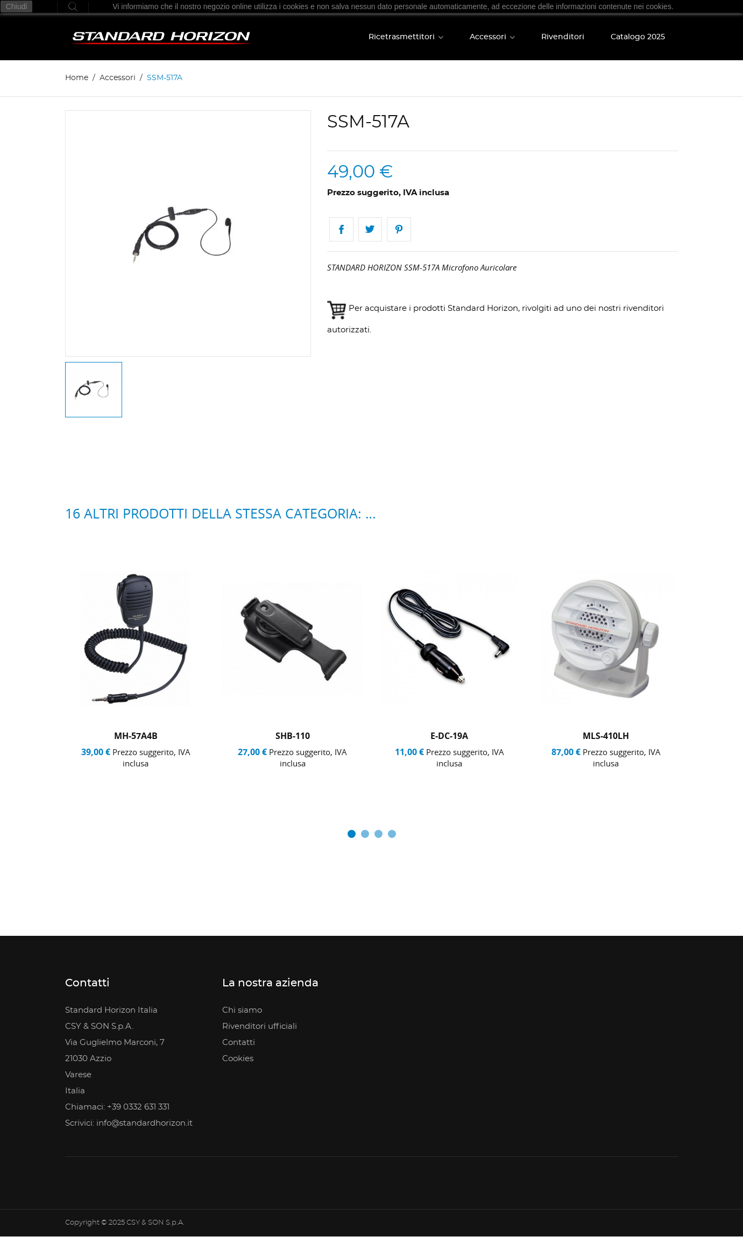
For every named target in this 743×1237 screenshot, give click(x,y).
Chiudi (16, 6)
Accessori (489, 37)
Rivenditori (562, 37)
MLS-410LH (606, 736)
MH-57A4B (136, 736)
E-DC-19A (449, 736)
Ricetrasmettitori (403, 37)
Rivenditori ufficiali (259, 1026)
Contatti (238, 1043)
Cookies (237, 1059)
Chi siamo (242, 1010)
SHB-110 (292, 736)
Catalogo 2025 (638, 37)
